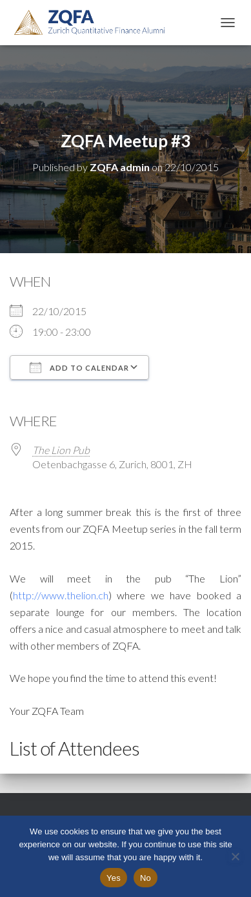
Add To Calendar (79, 367)
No (145, 878)
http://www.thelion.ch (60, 595)
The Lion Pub (61, 450)
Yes (113, 878)
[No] (234, 856)
